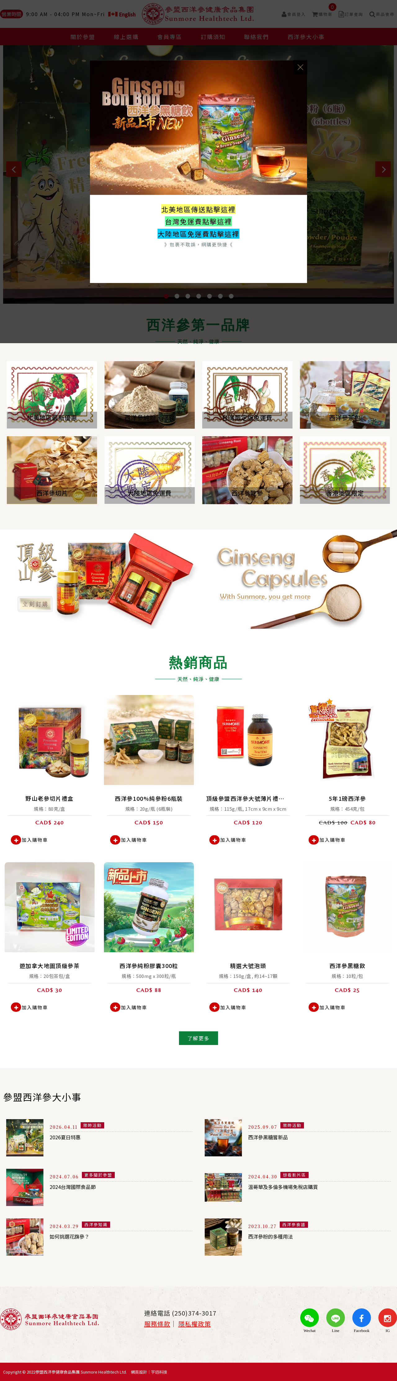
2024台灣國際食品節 (79, 1189)
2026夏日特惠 (69, 1139)
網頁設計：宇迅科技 (149, 1372)
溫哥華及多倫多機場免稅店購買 (291, 1189)
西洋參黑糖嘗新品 (273, 1139)
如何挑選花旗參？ (74, 1238)
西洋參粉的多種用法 (276, 1238)
